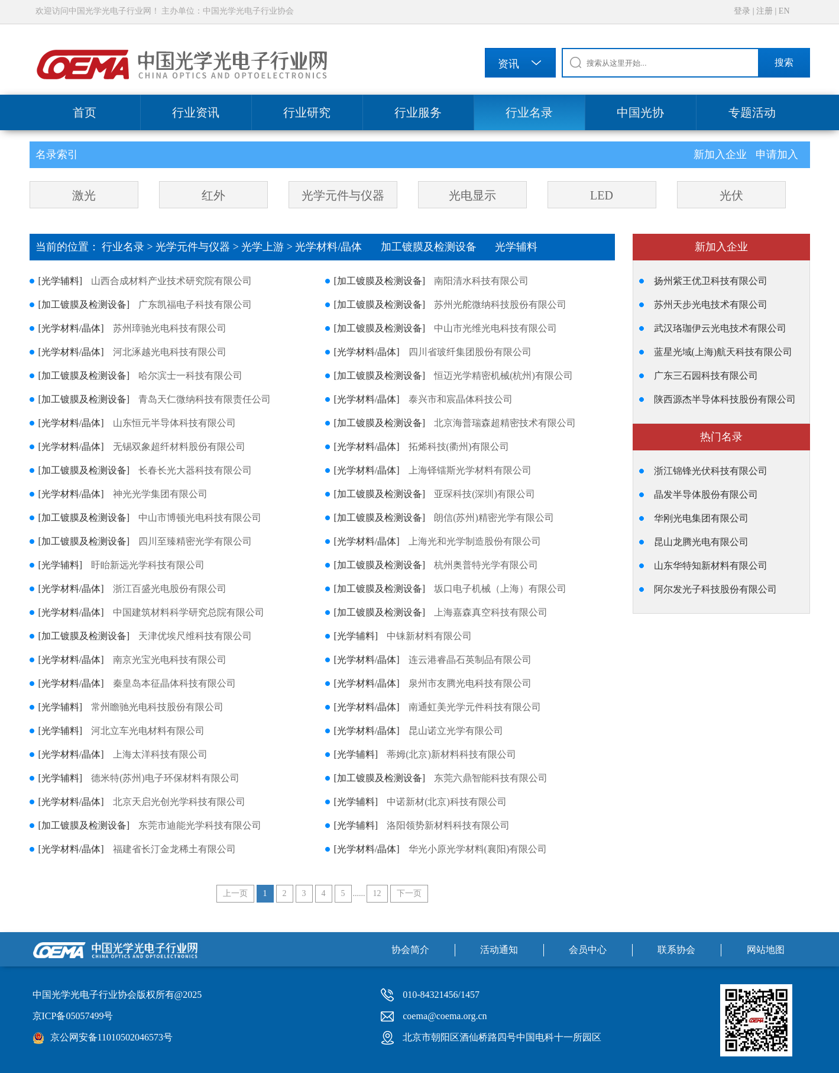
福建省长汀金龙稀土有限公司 (174, 849)
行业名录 (529, 112)
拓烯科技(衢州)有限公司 (459, 447)
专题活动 (752, 112)
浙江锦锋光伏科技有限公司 (710, 471)
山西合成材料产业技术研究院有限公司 (171, 281)
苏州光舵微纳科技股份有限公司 (500, 304)
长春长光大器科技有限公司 (195, 470)
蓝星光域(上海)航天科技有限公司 (723, 352)
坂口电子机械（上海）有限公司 (500, 589)
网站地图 (766, 950)
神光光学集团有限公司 (160, 494)
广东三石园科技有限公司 (706, 375)
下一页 (409, 893)
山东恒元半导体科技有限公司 (174, 423)
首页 (84, 112)
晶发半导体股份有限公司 (706, 494)
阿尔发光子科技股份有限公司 (715, 589)
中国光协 (640, 112)
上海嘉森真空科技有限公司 (491, 612)
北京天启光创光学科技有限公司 (179, 802)
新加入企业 (722, 154)
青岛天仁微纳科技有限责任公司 (204, 399)
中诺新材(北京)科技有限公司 (447, 802)
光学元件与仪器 (343, 195)
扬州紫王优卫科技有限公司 (710, 281)
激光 (84, 195)
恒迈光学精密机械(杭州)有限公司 (503, 375)
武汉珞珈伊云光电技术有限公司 (720, 328)
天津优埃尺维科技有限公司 (195, 636)
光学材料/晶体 (338, 247)
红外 (213, 195)
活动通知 (499, 950)
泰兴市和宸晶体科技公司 (461, 399)
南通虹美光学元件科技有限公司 (475, 707)
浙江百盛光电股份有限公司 (169, 589)
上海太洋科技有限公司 (160, 754)
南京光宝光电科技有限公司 (169, 660)
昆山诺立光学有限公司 (456, 731)
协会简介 (410, 950)
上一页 (235, 893)
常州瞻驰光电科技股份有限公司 (157, 707)
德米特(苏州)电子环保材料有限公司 (165, 778)
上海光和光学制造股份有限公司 (475, 541)
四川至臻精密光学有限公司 (195, 541)
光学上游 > (268, 247)
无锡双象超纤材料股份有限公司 (179, 447)
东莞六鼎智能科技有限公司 (491, 778)
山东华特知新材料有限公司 (710, 565)
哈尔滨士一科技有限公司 (190, 375)
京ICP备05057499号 (73, 1016)
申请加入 (777, 154)
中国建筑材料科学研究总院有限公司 (188, 612)
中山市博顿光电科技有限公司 (199, 518)
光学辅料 (524, 247)
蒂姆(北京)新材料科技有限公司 (451, 754)
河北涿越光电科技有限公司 (169, 352)
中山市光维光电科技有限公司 (495, 328)
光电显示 (472, 195)
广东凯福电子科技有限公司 (195, 304)
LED (601, 195)
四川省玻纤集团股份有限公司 (470, 352)
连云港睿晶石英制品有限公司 (470, 660)
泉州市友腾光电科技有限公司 (470, 683)
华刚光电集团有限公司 (701, 518)
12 (377, 893)
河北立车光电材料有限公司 (148, 731)
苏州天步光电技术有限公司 (710, 304)
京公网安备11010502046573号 (111, 1037)
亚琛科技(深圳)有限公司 (484, 494)
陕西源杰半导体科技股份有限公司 (725, 399)
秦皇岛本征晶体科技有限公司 (174, 683)
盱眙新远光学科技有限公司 (148, 565)
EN (784, 11)
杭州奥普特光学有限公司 (486, 565)
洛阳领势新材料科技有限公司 (448, 825)
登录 (742, 11)
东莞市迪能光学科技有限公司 (199, 825)
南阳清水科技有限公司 (481, 281)
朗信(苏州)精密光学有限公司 (494, 518)
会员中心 (588, 950)
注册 (764, 11)
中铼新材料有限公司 (429, 636)
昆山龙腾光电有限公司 (701, 542)
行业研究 (307, 112)
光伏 (731, 195)
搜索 (784, 62)
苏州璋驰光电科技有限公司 (169, 328)
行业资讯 (195, 112)
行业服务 (418, 112)
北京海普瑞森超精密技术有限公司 (505, 423)
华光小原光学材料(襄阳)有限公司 (478, 849)
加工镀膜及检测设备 (438, 247)
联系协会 (676, 950)
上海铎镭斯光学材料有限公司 (470, 470)
